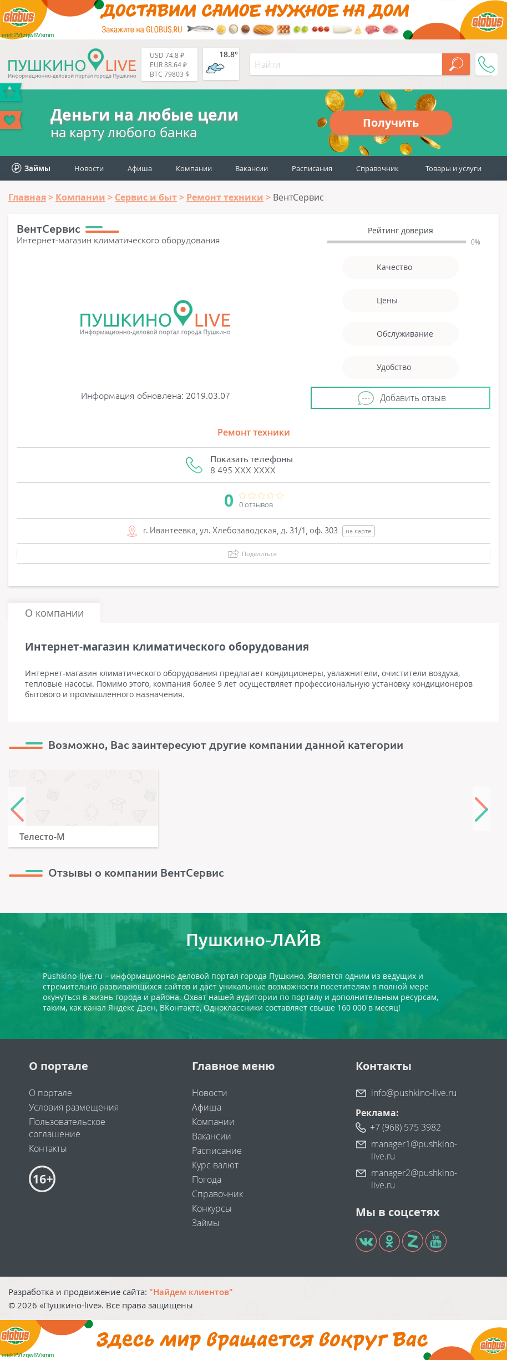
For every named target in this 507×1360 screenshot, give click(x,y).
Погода (206, 1179)
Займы (206, 1223)
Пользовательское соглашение (67, 1128)
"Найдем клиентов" (191, 1291)
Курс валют (215, 1165)
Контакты (48, 1148)
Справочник (377, 168)
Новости (89, 168)
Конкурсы (212, 1208)
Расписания (312, 168)
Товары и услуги (453, 168)
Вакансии (251, 168)
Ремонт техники (253, 432)
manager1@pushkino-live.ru (414, 1150)
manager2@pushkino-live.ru (414, 1179)
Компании (194, 168)
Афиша (140, 168)
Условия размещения (74, 1107)
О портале (50, 1093)
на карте (359, 530)
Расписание (217, 1150)
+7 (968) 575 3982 (405, 1127)
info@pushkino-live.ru (414, 1093)
